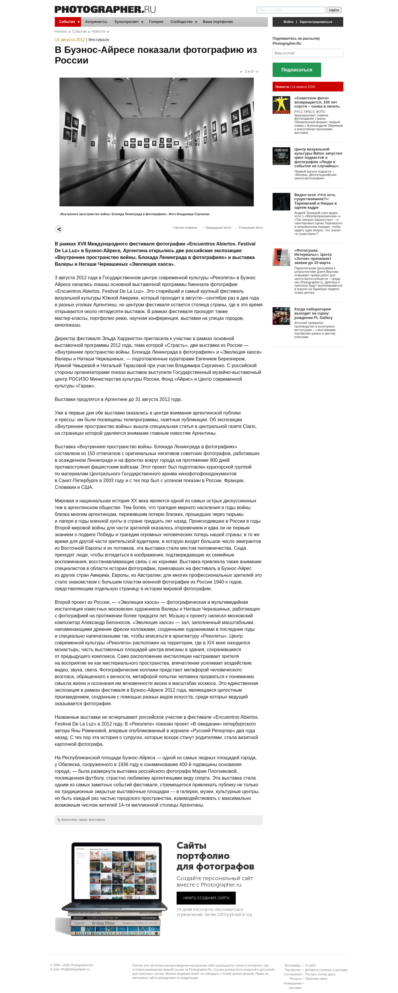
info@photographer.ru (75, 969)
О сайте (310, 965)
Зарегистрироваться (316, 22)
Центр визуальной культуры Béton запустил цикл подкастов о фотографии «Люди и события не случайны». (318, 157)
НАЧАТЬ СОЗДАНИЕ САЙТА (206, 898)
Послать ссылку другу (320, 974)
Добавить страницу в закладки (326, 970)
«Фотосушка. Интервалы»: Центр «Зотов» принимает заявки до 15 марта (313, 256)
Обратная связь (316, 978)
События (67, 22)
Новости (98, 31)
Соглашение (292, 974)
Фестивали (98, 39)
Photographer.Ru (82, 965)
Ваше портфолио (218, 22)
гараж (83, 819)
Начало (61, 31)
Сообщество (182, 22)
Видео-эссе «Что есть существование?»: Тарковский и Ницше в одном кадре (315, 201)
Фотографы (293, 965)
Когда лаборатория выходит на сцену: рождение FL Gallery (313, 313)
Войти (288, 22)
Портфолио (293, 970)
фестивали (97, 819)
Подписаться (296, 69)
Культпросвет (127, 22)
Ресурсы (295, 978)
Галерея (156, 22)
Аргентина (69, 819)
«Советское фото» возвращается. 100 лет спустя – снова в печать (317, 102)
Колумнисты (96, 22)
